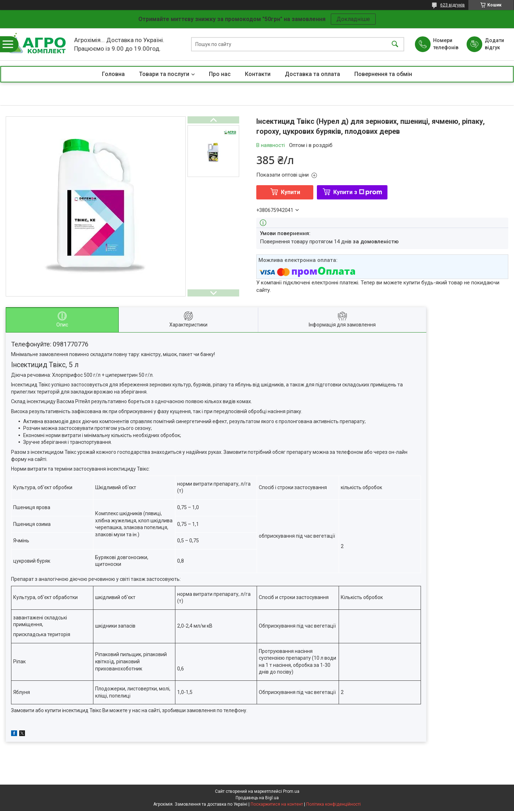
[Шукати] (395, 44)
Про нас (220, 74)
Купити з (357, 192)
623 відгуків (452, 4)
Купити (290, 192)
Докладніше (353, 19)
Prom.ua (291, 791)
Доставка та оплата (312, 74)
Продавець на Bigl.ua (257, 797)
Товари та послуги (164, 74)
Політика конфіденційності (333, 804)
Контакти (258, 74)
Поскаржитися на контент (277, 804)
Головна (113, 74)
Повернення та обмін (383, 74)
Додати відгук (494, 43)
